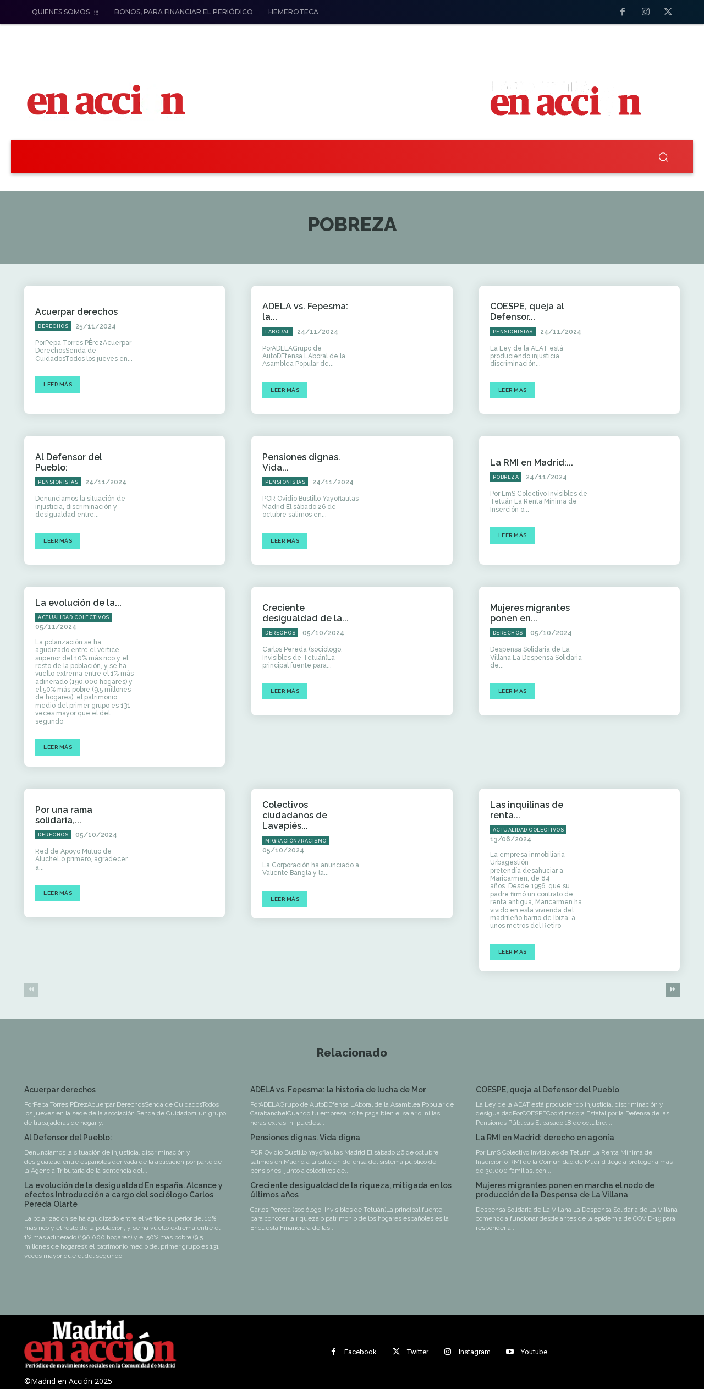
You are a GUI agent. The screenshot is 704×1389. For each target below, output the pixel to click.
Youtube (534, 1352)
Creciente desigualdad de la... (305, 613)
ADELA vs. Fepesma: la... (305, 311)
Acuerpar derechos (76, 312)
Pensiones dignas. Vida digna (305, 1137)
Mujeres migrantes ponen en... (530, 613)
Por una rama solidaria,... (63, 815)
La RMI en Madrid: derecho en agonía (545, 1137)
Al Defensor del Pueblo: (68, 1137)
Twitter (417, 1352)
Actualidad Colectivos (73, 617)
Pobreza (506, 477)
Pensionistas (513, 332)
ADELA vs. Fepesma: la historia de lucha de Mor (338, 1089)
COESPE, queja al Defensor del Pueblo (547, 1089)
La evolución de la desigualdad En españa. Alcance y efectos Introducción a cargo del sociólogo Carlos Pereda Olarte (123, 1194)
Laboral (277, 332)
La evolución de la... (78, 603)
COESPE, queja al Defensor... (527, 311)
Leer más (57, 384)
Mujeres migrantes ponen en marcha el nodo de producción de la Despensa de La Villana (565, 1190)
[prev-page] (31, 990)
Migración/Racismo (296, 841)
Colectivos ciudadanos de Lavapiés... (294, 815)
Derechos (53, 326)
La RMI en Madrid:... (531, 462)
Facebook (360, 1352)
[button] (663, 156)
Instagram (475, 1352)
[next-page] (673, 990)
